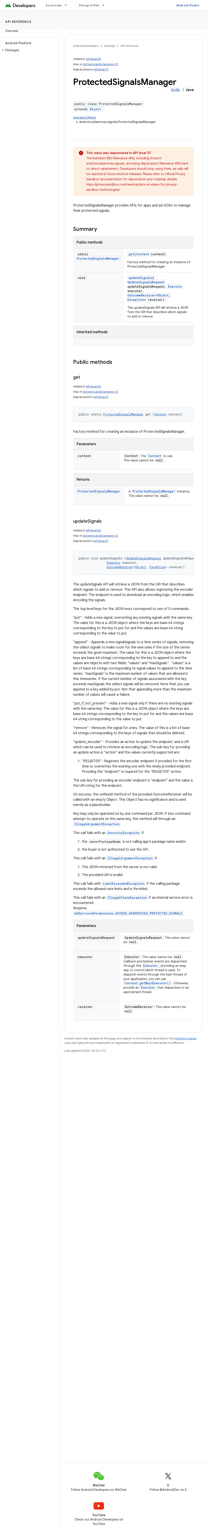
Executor (175, 286)
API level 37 (101, 69)
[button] (28, 50)
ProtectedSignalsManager (98, 258)
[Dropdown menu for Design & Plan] (105, 5)
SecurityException (124, 833)
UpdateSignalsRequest (146, 282)
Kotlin (175, 90)
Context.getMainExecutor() (148, 983)
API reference (18, 22)
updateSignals (141, 278)
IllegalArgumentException (97, 824)
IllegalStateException (127, 897)
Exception (135, 300)
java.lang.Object (84, 117)
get (131, 254)
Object (95, 109)
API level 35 (93, 59)
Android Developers (86, 46)
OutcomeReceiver (141, 295)
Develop (109, 46)
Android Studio (187, 5)
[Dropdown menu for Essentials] (68, 5)
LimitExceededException (124, 883)
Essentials (54, 5)
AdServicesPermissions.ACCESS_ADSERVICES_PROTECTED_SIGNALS (128, 913)
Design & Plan (89, 5)
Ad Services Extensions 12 (100, 64)
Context (142, 254)
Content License (185, 1038)
